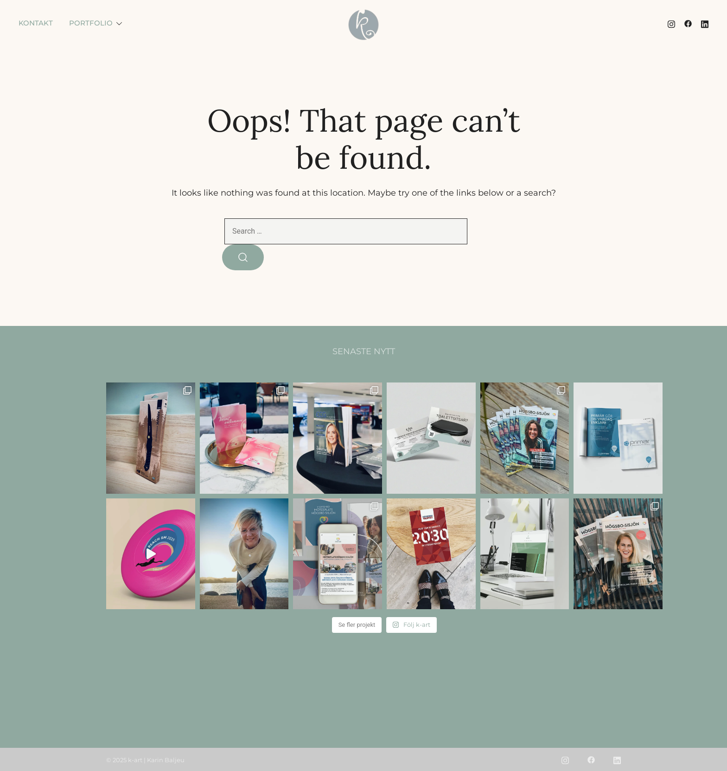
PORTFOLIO (91, 23)
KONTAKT (36, 23)
